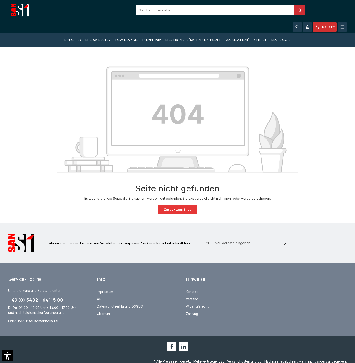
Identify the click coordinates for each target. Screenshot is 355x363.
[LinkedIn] (183, 333)
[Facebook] (171, 333)
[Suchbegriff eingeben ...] (172, 10)
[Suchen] (256, 10)
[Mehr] (342, 10)
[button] (7, 355)
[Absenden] (285, 230)
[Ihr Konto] (307, 10)
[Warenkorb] (325, 10)
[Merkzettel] (297, 10)
